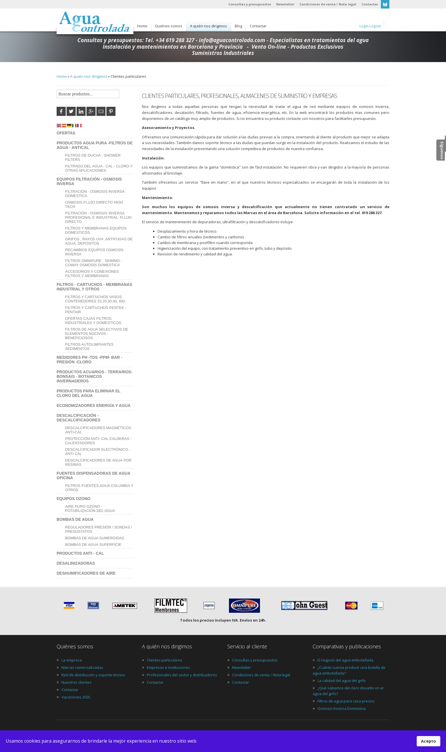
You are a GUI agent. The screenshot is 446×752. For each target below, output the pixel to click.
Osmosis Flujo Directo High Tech (94, 204)
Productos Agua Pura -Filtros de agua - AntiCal (95, 145)
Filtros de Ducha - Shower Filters (93, 157)
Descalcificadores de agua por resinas (98, 462)
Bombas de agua (75, 519)
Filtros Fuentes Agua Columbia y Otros (99, 487)
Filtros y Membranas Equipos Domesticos (96, 230)
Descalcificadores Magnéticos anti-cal (98, 430)
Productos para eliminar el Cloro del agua (88, 393)
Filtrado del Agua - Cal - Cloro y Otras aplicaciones (99, 168)
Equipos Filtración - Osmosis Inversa (89, 181)
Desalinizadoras (76, 563)
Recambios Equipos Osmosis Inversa (94, 252)
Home (62, 76)
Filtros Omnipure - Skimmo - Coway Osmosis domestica (93, 263)
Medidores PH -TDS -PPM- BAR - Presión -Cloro (89, 359)
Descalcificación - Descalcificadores (78, 417)
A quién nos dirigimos (88, 76)
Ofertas (66, 133)
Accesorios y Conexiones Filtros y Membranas (92, 273)
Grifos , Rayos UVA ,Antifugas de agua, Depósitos (99, 241)
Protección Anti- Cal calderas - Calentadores (98, 441)
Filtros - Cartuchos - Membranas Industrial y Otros (94, 286)
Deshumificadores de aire (86, 573)
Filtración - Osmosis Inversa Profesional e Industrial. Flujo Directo (98, 217)
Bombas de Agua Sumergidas (94, 538)
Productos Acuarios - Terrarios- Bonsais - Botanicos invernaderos (95, 376)
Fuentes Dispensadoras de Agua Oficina (93, 475)
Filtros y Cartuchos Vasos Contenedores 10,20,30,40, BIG (95, 299)
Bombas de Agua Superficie (93, 544)
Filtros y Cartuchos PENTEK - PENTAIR (95, 310)
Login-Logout (370, 26)
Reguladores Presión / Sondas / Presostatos (98, 529)
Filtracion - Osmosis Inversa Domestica (95, 193)
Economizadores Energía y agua (94, 405)
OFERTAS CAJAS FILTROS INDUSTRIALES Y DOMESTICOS (93, 320)
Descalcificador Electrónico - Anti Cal (97, 451)
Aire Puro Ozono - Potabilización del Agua (90, 508)
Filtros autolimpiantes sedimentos (89, 346)
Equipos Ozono (73, 498)
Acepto (428, 741)
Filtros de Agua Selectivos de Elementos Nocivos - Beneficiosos (96, 333)
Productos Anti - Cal (80, 553)
